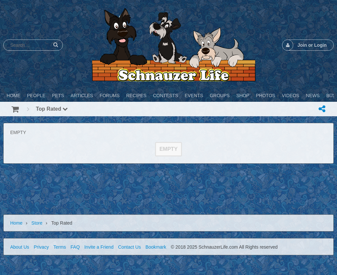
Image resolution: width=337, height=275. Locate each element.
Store (36, 223)
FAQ (75, 247)
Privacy (41, 247)
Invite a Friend (99, 247)
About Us (19, 247)
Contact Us (129, 247)
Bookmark (155, 247)
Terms (59, 247)
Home (16, 223)
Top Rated (52, 109)
